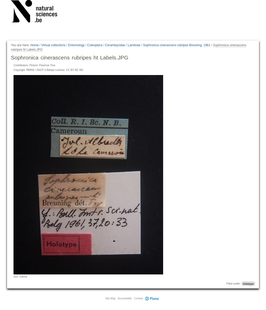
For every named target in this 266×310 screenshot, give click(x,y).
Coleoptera (95, 45)
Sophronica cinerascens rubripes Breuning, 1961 (176, 45)
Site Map (110, 298)
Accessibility (125, 298)
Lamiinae (134, 45)
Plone (152, 298)
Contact (138, 298)
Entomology (76, 45)
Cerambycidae (115, 45)
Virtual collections (53, 45)
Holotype (248, 283)
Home (34, 45)
